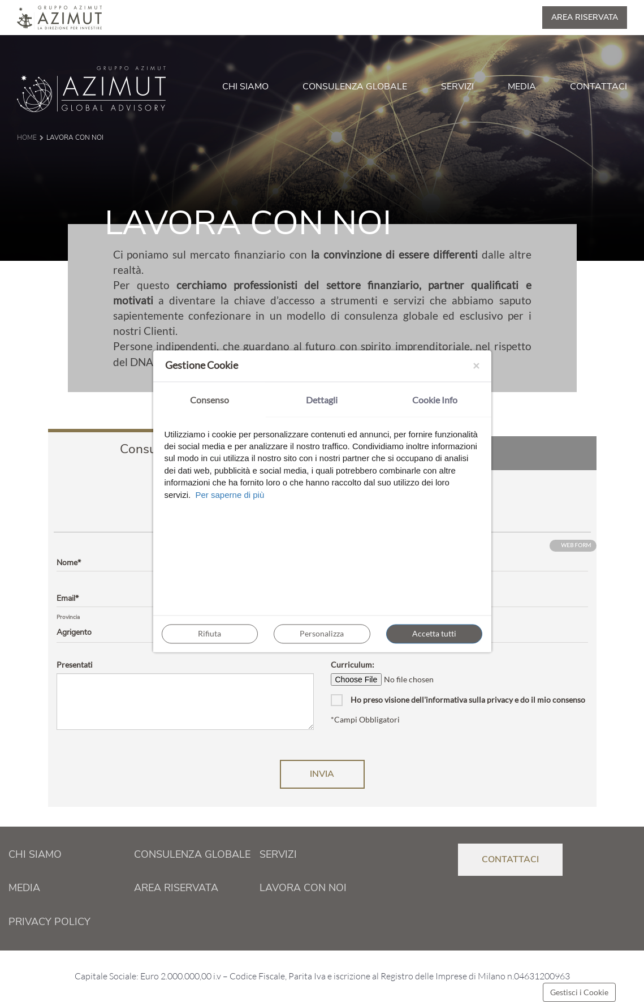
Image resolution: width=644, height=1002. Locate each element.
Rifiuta (209, 633)
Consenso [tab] (209, 399)
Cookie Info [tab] (434, 399)
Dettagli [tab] (322, 399)
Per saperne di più (230, 495)
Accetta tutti (434, 633)
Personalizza (322, 633)
